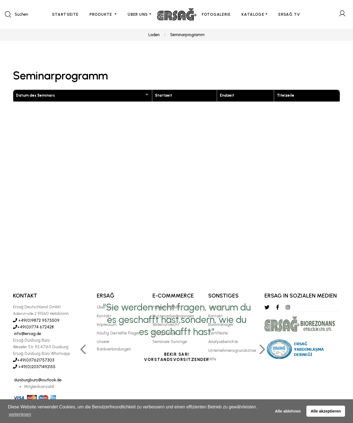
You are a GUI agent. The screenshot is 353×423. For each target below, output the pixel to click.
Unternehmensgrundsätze (232, 350)
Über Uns (105, 307)
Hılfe (212, 359)
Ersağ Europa (165, 333)
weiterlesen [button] (20, 414)
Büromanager (220, 324)
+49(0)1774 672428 (33, 327)
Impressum (107, 324)
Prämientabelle (166, 307)
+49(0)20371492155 (34, 366)
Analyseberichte (223, 341)
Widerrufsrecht (166, 324)
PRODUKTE (102, 14)
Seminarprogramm (187, 34)
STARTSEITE (65, 14)
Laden (154, 34)
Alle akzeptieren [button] (326, 411)
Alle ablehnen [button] (288, 411)
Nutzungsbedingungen (173, 316)
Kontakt (104, 316)
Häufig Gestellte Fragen (118, 333)
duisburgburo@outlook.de (37, 380)
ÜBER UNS (138, 14)
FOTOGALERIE (216, 14)
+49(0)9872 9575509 (36, 320)
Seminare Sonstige (170, 341)
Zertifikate (218, 333)
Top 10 (214, 307)
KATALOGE (253, 14)
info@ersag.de (27, 333)
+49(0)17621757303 (33, 360)
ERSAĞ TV (289, 14)
